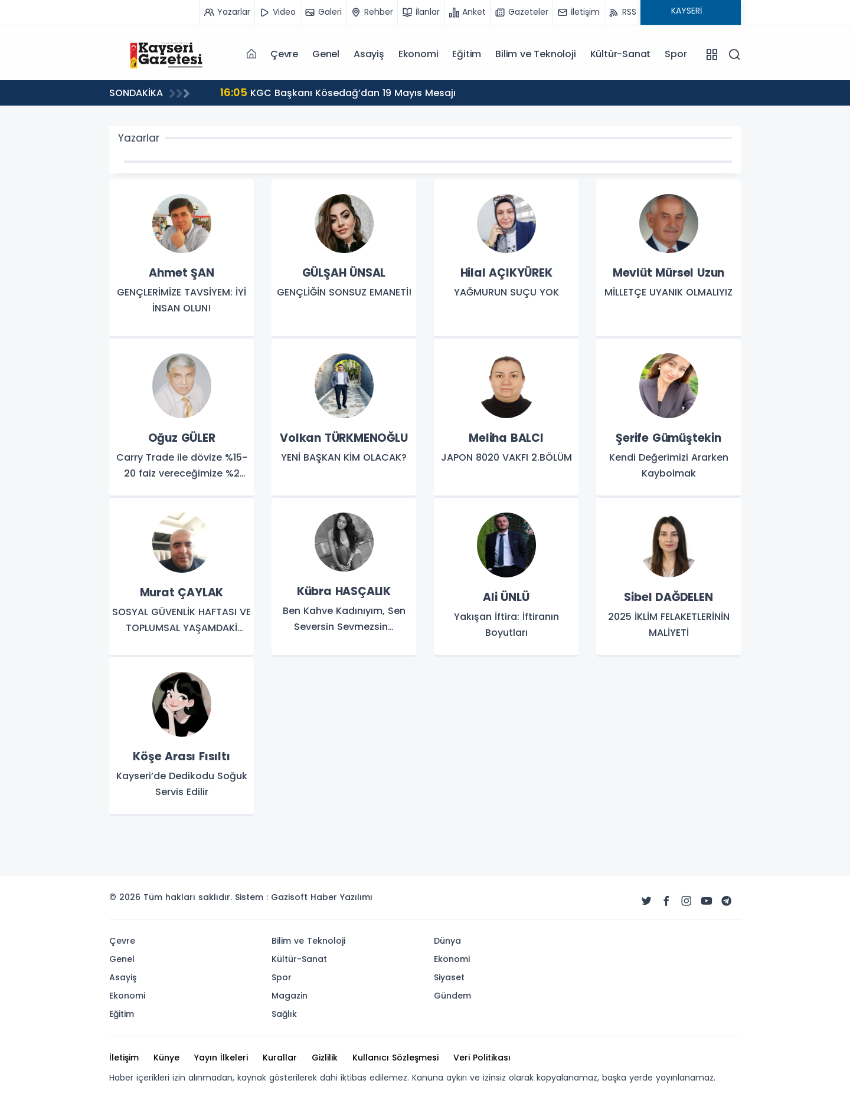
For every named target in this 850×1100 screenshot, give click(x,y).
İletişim (124, 1057)
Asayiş (369, 54)
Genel (325, 54)
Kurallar (280, 1057)
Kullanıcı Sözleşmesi (395, 1057)
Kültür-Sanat (620, 54)
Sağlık (284, 1014)
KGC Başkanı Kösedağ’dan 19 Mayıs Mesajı (338, 92)
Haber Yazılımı (341, 897)
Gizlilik (325, 1057)
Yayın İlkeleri (221, 1057)
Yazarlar (138, 138)
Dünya (447, 941)
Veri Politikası (482, 1057)
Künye (166, 1057)
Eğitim (466, 54)
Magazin (290, 996)
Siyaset (449, 977)
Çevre (284, 54)
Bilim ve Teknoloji (535, 54)
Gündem (452, 996)
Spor (675, 54)
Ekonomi (418, 54)
